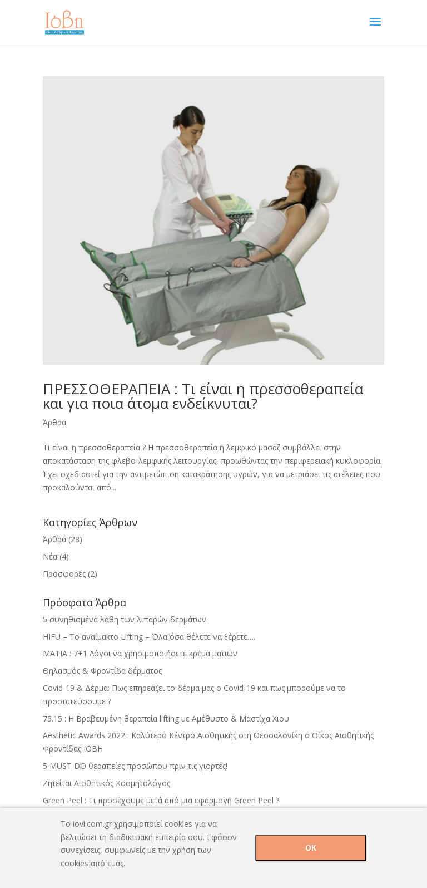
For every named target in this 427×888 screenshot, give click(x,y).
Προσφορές (64, 573)
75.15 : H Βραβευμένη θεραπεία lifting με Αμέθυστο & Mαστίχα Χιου (166, 718)
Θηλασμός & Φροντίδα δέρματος (102, 670)
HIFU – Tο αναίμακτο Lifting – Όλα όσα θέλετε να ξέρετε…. (149, 636)
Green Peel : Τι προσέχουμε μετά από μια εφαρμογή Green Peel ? (161, 800)
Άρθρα (54, 422)
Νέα (50, 556)
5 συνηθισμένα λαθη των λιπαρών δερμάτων (124, 619)
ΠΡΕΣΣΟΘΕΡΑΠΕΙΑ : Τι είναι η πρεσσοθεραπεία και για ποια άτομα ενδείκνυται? (203, 396)
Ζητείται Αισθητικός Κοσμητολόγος (106, 783)
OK (310, 847)
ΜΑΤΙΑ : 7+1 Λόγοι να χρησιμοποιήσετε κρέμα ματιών (140, 653)
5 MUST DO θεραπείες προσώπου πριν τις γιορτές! (135, 766)
